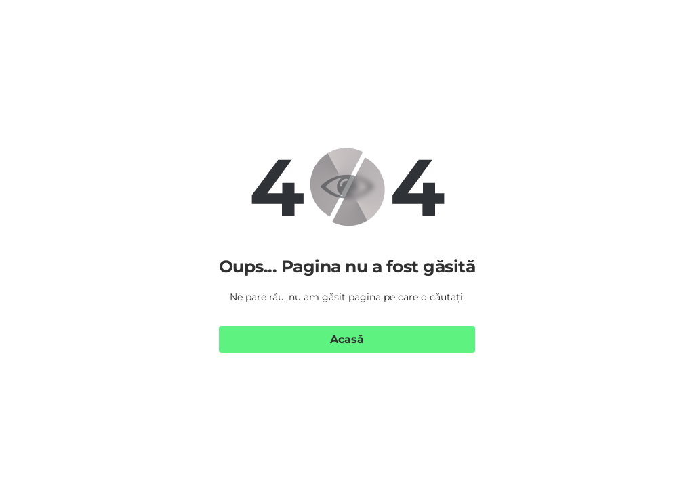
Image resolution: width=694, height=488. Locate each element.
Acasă (347, 339)
